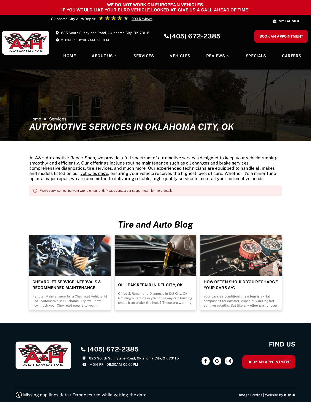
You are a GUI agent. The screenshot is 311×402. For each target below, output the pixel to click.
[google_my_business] (217, 361)
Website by (274, 395)
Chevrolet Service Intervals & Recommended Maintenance (66, 285)
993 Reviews (142, 19)
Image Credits (250, 395)
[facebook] (206, 361)
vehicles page (94, 173)
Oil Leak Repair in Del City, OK (150, 285)
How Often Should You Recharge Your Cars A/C (241, 285)
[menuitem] (69, 57)
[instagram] (229, 361)
